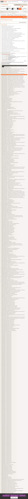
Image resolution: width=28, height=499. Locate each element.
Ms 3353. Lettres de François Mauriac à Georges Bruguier (7, 136)
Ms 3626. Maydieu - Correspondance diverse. (6, 428)
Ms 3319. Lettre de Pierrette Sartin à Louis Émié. (6, 98)
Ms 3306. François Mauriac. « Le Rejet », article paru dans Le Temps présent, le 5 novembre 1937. (12, 83)
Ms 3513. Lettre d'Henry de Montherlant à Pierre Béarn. (7, 301)
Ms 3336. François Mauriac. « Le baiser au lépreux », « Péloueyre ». (8, 117)
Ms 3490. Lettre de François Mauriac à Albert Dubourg (7, 275)
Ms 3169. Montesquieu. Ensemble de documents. (6, 27)
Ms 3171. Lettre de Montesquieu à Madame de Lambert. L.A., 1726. (8, 29)
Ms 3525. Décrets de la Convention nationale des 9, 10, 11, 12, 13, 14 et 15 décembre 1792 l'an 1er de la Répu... (13, 314)
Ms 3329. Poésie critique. (4, 109)
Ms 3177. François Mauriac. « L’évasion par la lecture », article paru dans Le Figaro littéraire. (11, 36)
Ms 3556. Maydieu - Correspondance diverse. (6, 349)
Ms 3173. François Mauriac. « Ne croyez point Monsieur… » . (8, 31)
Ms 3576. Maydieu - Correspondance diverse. (6, 372)
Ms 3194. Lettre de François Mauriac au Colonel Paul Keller (8, 55)
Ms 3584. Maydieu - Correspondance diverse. (6, 381)
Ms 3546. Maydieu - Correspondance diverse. (6, 338)
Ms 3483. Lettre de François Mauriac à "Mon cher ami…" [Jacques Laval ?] (9, 265)
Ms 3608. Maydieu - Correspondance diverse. (6, 408)
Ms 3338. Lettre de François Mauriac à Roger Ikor (6, 119)
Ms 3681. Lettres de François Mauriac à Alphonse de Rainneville (8, 491)
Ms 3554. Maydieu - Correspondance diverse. (6, 347)
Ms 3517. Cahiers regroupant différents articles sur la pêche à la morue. (9, 305)
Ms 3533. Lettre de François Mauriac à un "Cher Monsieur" (7, 323)
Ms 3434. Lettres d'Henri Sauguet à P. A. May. (6, 208)
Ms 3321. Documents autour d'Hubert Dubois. (6, 100)
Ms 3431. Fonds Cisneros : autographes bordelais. (7, 205)
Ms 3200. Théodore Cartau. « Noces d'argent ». (6, 62)
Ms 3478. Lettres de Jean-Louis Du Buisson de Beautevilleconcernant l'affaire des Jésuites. (11, 259)
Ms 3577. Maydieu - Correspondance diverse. (6, 373)
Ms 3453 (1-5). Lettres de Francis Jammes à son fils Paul (7, 230)
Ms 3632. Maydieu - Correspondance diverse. (6, 435)
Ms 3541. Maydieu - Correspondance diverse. (6, 332)
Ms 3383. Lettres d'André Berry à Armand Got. (6, 170)
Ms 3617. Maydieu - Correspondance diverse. (6, 418)
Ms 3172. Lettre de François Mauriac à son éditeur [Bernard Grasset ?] (9, 30)
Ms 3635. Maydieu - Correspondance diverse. (6, 438)
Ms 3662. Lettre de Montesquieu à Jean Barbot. (6, 469)
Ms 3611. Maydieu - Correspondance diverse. (6, 411)
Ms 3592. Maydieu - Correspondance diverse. (6, 390)
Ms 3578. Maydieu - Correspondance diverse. (6, 374)
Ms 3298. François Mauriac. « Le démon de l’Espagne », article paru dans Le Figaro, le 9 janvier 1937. (12, 74)
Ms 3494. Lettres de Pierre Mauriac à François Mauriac (7, 279)
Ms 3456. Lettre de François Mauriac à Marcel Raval (7, 234)
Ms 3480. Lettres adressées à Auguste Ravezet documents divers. (8, 261)
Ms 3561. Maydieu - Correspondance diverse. (6, 355)
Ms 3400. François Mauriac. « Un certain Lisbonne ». (7, 189)
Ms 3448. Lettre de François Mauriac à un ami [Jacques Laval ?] (8, 224)
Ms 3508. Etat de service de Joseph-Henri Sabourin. (7, 295)
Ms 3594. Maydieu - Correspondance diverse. (6, 392)
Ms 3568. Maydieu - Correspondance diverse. (6, 363)
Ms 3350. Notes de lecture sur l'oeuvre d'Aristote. (6, 133)
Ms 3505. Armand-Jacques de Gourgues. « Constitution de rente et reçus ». (9, 292)
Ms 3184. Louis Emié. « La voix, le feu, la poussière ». (7, 44)
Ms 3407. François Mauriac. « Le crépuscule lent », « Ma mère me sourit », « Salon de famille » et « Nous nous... (13, 197)
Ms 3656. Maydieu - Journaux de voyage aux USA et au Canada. (8, 462)
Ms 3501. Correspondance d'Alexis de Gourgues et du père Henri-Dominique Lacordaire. (11, 287)
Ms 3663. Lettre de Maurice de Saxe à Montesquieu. (7, 470)
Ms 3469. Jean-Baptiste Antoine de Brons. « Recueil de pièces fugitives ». (9, 249)
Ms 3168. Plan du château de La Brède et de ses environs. (7, 26)
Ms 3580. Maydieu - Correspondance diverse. (6, 376)
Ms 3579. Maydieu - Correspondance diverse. (6, 375)
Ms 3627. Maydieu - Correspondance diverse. (6, 429)
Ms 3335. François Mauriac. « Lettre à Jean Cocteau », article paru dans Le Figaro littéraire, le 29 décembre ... (13, 116)
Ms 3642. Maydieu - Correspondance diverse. (6, 446)
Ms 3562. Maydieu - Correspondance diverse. (6, 356)
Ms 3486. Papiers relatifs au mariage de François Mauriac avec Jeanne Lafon (10, 268)
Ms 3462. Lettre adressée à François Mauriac (6, 241)
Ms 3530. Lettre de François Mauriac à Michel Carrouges (7, 320)
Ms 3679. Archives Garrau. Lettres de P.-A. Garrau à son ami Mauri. (8, 489)
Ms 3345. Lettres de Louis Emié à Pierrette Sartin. (6, 127)
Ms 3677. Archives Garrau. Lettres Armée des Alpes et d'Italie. (8, 487)
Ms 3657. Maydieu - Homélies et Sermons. (6, 463)
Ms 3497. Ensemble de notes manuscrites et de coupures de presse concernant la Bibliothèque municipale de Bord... (13, 283)
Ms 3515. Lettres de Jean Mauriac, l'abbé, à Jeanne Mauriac (8, 303)
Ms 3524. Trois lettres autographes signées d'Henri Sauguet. (8, 313)
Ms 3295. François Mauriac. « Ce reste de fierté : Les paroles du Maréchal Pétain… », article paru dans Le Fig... (13, 71)
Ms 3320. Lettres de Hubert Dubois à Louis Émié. (6, 99)
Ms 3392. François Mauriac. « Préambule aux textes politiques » (8, 180)
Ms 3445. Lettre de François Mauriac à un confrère (7, 221)
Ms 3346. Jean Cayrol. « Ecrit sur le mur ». (6, 128)
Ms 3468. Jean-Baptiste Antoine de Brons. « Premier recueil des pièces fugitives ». (10, 248)
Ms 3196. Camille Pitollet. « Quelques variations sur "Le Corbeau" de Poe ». (9, 57)
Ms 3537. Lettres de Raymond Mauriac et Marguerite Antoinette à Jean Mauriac (10, 328)
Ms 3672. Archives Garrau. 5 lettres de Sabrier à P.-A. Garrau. (8, 481)
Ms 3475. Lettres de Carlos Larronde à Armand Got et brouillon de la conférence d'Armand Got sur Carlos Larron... (13, 256)
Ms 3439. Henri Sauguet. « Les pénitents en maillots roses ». (8, 214)
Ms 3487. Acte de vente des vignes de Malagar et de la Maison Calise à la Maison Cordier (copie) (12, 269)
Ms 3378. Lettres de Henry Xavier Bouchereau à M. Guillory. (8, 164)
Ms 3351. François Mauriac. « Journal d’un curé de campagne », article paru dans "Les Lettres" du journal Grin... (13, 134)
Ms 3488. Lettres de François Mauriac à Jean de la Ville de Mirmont (8, 270)
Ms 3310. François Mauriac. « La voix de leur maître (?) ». (7, 88)
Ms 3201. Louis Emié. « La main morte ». (5, 63)
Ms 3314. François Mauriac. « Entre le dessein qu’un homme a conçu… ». (9, 92)
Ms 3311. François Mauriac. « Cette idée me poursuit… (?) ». (8, 89)
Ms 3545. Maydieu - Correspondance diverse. (6, 337)
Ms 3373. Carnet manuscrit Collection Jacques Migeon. (7, 159)
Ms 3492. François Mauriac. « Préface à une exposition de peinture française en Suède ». (11, 277)
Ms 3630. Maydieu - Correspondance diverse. (6, 433)
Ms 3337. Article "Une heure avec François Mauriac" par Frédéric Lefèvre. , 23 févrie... (13, 118)
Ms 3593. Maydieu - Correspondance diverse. (6, 391)
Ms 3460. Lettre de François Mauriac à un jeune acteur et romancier (8, 239)
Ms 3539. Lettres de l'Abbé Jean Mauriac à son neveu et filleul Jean (8, 330)
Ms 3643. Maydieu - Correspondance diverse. (6, 447)
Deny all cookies (14, 495)
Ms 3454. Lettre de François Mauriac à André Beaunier (7, 232)
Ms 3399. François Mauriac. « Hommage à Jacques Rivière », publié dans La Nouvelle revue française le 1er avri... (13, 188)
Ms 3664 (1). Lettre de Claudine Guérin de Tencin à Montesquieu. (8, 471)
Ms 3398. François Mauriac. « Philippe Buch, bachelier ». (7, 187)
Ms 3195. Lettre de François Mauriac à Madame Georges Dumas (8, 56)
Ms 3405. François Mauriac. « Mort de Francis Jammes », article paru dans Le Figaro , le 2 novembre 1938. (13, 195)
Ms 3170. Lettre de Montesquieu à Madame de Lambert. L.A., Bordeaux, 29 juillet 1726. (11, 28)
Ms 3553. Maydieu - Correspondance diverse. (6, 346)
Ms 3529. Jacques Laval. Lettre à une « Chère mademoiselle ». (8, 319)
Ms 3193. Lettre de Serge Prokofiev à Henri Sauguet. (7, 54)
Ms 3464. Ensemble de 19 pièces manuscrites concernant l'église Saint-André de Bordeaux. (11, 243)
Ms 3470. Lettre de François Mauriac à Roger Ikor (6, 250)
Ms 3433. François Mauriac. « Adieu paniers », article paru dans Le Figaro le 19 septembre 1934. (12, 207)
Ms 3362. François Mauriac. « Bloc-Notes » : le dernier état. (7, 146)
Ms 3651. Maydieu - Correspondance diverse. (6, 456)
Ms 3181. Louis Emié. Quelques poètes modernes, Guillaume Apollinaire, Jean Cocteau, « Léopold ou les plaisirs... (13, 40)
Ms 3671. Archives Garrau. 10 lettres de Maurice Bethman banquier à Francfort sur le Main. (11, 480)
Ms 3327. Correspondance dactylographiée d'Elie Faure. (7, 107)
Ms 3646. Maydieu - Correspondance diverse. (6, 451)
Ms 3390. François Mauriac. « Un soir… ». (6, 178)
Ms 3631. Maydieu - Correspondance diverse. (6, 434)
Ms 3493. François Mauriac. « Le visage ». (6, 278)
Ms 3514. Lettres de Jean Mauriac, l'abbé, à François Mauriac (8, 302)
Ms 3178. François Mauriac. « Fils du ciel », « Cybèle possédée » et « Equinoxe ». (10, 37)
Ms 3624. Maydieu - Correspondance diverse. (6, 426)
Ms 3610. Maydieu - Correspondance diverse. (6, 410)
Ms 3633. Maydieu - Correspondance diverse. (6, 436)
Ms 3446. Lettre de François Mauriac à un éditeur (6, 222)
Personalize (22, 495)
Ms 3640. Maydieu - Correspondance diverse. (6, 444)
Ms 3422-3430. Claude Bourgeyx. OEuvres (6, 204)
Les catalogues (4, 4)
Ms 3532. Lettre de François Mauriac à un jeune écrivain (7, 322)
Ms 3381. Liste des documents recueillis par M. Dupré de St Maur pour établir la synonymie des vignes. (12, 168)
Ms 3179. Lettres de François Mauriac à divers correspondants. (8, 38)
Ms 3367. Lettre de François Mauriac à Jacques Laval (7, 152)
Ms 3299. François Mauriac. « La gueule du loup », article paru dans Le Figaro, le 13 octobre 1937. (12, 75)
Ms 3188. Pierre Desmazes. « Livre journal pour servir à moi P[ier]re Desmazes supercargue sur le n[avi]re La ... (13, 48)
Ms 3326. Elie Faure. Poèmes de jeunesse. (6, 106)
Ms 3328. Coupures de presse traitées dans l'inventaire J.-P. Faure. (8, 108)
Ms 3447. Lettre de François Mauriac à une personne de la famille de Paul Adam (10, 223)
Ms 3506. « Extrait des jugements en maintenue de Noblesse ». (8, 293)
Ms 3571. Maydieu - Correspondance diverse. (6, 366)
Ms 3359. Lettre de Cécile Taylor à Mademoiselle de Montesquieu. (8, 143)
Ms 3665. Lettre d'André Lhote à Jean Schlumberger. (7, 473)
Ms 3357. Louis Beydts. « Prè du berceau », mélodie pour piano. (8, 141)
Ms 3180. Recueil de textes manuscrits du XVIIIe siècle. (7, 39)
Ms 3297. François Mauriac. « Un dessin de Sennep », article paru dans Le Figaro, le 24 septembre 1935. (12, 73)
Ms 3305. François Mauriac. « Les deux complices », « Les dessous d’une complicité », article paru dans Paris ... (13, 82)
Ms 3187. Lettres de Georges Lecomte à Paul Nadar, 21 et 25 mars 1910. (9, 47)
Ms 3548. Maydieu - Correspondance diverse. (6, 340)
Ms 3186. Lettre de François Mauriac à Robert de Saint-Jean (8, 46)
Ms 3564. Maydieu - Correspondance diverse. (6, 358)
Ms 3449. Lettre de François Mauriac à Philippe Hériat (7, 225)
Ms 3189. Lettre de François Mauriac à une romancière (7, 49)
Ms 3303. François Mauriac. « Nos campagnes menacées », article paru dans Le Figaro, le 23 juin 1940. (12, 80)
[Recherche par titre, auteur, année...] (13, 6)
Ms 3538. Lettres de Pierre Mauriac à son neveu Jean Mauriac (8, 329)
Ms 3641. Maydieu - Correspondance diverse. (6, 445)
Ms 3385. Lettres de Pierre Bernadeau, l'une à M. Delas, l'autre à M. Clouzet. (9, 172)
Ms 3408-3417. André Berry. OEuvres (5, 198)
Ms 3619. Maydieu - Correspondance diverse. (6, 420)
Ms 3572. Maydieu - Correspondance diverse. (6, 367)
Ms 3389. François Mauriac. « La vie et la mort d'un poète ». (8, 177)
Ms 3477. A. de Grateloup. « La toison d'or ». (6, 258)
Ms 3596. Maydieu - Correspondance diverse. (6, 394)
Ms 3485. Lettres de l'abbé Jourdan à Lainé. (6, 267)
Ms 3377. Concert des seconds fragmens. (5, 163)
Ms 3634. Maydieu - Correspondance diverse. (6, 437)
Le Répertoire (17, 4)
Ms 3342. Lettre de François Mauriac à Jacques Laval (7, 124)
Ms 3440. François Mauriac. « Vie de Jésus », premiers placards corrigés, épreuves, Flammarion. (12, 215)
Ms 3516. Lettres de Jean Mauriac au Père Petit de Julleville (8, 304)
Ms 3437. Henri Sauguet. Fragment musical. (6, 212)
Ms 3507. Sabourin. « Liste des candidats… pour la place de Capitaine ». (9, 294)
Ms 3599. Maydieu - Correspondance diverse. (6, 398)
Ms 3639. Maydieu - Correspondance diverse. (6, 443)
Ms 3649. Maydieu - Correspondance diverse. (6, 454)
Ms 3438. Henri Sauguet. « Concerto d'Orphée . (6, 213)
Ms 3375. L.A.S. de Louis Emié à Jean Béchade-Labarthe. (7, 161)
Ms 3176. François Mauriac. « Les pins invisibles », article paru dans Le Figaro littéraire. (11, 35)
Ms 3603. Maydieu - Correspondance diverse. (6, 402)
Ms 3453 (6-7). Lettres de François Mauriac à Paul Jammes (7, 231)
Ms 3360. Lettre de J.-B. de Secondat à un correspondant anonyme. (8, 144)
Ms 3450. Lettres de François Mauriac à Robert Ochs (7, 226)
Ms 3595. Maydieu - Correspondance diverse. (6, 393)
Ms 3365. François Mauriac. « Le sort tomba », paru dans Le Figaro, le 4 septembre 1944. (11, 150)
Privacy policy (14, 497)
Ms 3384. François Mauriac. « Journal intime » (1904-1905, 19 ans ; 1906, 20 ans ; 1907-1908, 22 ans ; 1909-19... (13, 171)
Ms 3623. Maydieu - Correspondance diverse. (6, 425)
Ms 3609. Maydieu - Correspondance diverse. (6, 409)
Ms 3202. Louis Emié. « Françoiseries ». (5, 64)
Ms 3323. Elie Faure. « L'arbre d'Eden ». (5, 102)
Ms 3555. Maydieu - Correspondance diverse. (6, 348)
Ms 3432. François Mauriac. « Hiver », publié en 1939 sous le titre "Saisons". (9, 206)
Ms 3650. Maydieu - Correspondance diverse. (6, 455)
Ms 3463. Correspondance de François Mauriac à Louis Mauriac (8, 242)
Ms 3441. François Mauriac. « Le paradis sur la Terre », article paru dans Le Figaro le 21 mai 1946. (12, 216)
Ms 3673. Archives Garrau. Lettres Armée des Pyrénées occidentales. (9, 482)
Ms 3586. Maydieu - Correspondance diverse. (6, 383)
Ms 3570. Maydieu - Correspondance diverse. (6, 365)
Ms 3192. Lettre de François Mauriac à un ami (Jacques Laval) (8, 53)
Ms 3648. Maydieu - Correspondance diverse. (6, 453)
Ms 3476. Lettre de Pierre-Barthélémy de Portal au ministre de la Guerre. (9, 257)
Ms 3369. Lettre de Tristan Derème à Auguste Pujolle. (7, 154)
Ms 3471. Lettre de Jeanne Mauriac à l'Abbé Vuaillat (7, 251)
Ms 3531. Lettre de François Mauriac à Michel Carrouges (7, 321)
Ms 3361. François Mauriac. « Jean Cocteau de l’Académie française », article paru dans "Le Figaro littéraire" (13, 145)
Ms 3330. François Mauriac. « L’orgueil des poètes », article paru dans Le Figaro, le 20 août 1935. (12, 110)
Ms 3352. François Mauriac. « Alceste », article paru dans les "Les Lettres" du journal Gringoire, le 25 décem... (13, 135)
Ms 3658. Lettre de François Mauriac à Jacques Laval (7, 464)
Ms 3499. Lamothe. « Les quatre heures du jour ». (6, 285)
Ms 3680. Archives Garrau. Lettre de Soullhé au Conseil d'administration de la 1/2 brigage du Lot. (12, 490)
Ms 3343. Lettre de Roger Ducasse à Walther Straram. (7, 125)
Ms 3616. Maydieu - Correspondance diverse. (6, 417)
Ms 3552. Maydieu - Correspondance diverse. (6, 345)
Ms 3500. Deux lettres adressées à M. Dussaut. (6, 286)
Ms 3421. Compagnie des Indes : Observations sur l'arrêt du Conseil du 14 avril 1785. (10, 203)
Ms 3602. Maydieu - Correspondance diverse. (6, 401)
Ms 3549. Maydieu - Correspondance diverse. (6, 341)
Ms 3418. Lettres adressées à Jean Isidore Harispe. (7, 199)
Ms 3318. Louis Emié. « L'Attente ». (5, 97)
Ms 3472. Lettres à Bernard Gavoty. (5, 252)
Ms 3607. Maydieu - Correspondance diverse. (6, 407)
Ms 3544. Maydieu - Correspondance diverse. (6, 336)
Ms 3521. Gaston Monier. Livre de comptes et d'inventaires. (8, 310)
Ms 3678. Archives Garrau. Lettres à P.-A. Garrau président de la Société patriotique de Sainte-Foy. (12, 488)
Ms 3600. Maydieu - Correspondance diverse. (6, 399)
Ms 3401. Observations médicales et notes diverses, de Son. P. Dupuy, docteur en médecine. (11, 190)
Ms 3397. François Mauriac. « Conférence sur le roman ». (7, 186)
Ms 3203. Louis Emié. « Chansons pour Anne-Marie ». (7, 65)
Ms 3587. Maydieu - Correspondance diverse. (6, 384)
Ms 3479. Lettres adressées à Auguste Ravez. (6, 260)
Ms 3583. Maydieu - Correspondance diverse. (6, 380)
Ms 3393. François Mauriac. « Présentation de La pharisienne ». (8, 181)
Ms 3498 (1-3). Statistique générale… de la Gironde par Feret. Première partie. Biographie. (11, 284)
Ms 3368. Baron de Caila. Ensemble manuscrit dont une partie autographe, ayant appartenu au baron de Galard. (13, 153)
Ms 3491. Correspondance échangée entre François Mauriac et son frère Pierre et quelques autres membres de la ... (13, 276)
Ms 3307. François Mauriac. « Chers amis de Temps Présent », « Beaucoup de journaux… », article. (12, 84)
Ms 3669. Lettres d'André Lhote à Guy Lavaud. (6, 478)
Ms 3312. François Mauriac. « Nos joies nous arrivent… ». (7, 90)
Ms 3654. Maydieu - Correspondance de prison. (6, 460)
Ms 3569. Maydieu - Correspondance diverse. (6, 364)
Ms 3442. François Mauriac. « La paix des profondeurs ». (7, 217)
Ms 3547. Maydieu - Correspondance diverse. (6, 339)
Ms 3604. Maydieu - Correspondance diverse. (6, 403)
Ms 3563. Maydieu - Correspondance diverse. (6, 357)
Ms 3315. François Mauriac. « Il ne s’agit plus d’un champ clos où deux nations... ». (10, 93)
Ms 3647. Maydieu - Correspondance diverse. (6, 452)
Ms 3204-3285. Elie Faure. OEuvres (5, 66)
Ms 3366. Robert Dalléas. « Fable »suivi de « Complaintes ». (7, 151)
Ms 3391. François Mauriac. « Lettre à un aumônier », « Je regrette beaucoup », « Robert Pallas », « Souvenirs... (13, 179)
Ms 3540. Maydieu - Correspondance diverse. (6, 331)
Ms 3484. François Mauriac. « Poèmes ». (5, 266)
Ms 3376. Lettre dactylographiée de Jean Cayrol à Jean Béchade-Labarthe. (9, 162)
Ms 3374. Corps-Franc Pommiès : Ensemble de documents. (7, 160)
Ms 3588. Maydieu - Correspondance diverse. (6, 385)
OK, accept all (6, 495)
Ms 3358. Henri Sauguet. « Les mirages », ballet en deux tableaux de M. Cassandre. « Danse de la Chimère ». (13, 142)
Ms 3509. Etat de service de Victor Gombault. (6, 296)
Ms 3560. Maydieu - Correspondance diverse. (6, 354)
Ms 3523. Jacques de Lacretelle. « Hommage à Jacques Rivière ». (8, 312)
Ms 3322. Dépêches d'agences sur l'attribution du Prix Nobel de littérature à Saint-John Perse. (11, 101)
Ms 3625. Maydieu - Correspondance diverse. (6, 427)
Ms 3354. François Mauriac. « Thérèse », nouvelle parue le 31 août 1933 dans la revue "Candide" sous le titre (13, 137)
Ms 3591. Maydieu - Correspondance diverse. (6, 389)
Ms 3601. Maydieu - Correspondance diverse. (6, 400)
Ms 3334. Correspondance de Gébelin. (5, 115)
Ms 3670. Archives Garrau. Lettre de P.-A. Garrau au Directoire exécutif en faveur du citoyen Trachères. (12, 479)
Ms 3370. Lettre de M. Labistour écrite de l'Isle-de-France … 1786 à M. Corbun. (10, 155)
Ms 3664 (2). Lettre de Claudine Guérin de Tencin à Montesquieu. (8, 472)
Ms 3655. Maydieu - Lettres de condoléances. (6, 461)
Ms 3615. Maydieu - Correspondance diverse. (6, 416)
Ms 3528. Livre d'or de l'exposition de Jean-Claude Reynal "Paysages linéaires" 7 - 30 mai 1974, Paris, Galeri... (13, 318)
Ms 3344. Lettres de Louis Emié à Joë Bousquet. (6, 126)
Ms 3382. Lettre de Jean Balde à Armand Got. (6, 169)
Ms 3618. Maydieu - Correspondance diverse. (6, 419)
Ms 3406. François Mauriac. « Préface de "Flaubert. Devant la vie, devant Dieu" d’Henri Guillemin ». (12, 196)
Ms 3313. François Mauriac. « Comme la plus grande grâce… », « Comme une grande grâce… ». (12, 91)
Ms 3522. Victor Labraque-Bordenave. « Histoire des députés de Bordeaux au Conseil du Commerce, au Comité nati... (13, 311)
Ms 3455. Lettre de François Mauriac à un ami (6, 233)
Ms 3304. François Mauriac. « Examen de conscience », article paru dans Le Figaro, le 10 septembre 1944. (13, 81)
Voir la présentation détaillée (22, 22)
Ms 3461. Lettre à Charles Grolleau (5, 240)
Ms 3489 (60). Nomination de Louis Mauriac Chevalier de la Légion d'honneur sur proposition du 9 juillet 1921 (13, 274)
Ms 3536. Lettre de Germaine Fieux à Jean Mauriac (7, 327)
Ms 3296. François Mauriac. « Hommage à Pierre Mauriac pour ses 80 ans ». (9, 72)
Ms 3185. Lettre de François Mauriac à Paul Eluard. (7, 45)
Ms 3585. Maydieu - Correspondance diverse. (6, 382)
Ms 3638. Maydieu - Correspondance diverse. (6, 442)
